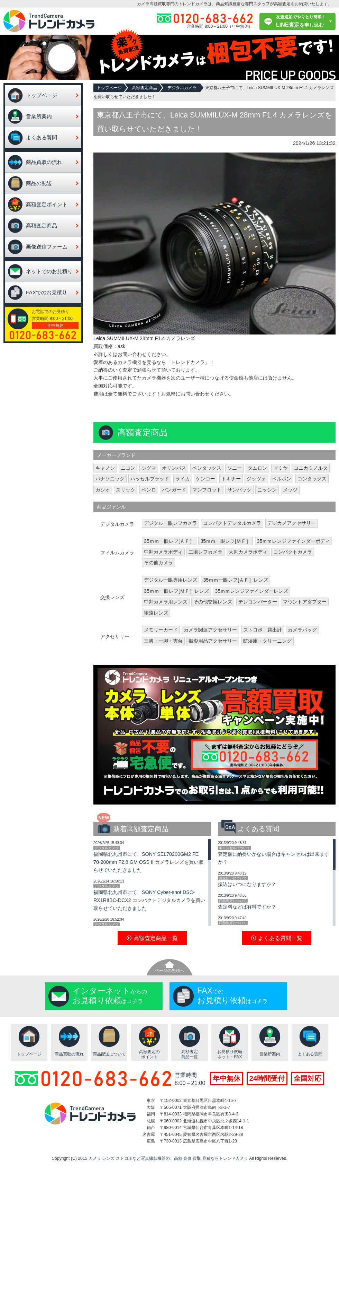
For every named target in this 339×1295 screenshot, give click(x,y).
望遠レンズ (156, 613)
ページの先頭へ (169, 970)
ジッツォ (256, 478)
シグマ (148, 468)
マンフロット (206, 490)
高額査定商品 (41, 225)
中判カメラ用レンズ (165, 602)
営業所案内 (39, 116)
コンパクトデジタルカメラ (232, 523)
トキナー (231, 478)
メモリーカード (161, 630)
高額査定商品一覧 (189, 1054)
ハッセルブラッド (149, 478)
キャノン (105, 468)
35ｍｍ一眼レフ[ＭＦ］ (225, 541)
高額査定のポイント (149, 1054)
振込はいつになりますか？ (247, 884)
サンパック (239, 490)
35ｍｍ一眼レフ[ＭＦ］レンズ (176, 591)
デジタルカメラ (181, 87)
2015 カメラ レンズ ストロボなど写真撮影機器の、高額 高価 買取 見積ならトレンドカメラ (163, 1158)
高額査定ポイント (46, 204)
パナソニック (110, 478)
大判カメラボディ (248, 552)
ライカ (182, 478)
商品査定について (233, 901)
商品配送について (109, 1054)
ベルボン (281, 478)
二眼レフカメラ (205, 552)
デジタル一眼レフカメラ (170, 523)
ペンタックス (206, 468)
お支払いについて (233, 878)
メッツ (290, 490)
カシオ (102, 490)
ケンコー (205, 478)
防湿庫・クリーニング (267, 641)
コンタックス (312, 478)
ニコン (128, 468)
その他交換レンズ (212, 602)
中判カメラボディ (163, 552)
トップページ (41, 95)
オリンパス (174, 468)
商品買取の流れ (44, 162)
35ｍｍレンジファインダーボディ (293, 541)
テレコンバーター (257, 602)
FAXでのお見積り (46, 292)
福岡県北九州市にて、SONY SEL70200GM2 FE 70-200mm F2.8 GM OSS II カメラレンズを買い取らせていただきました (148, 862)
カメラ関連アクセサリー (210, 630)
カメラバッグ (302, 630)
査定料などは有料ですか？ (247, 907)
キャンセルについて (234, 848)
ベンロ (148, 490)
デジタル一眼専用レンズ (170, 580)
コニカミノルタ (311, 468)
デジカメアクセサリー (291, 523)
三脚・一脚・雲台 (163, 641)
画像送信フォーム (46, 247)
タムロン (257, 468)
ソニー (234, 468)
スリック (125, 490)
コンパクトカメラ (292, 552)
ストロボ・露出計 (262, 630)
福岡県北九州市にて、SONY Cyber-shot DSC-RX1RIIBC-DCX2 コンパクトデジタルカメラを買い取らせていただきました (149, 900)
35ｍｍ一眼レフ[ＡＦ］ (169, 541)
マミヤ (280, 468)
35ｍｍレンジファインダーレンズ (251, 591)
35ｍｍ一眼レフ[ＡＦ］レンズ (235, 580)
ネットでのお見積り (49, 271)
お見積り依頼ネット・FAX (229, 1054)
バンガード (174, 490)
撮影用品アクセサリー (213, 641)
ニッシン (267, 490)
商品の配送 (39, 183)
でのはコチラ (232, 995)
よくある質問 (41, 137)
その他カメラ (158, 562)
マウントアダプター (305, 602)
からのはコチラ (110, 995)
